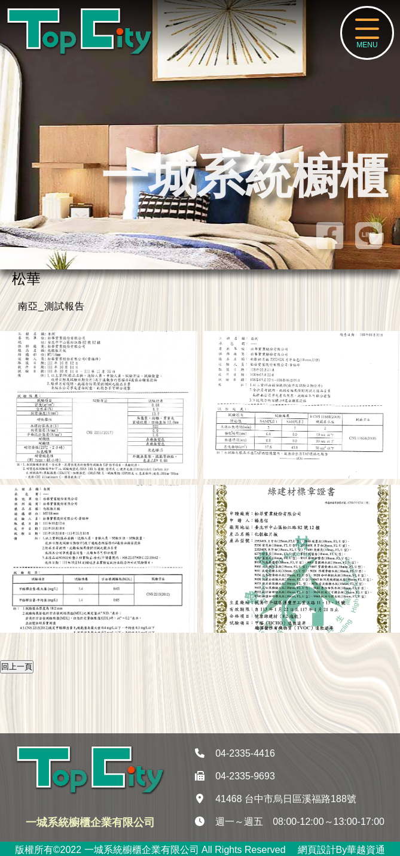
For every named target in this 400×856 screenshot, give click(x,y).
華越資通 (366, 850)
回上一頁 (16, 666)
